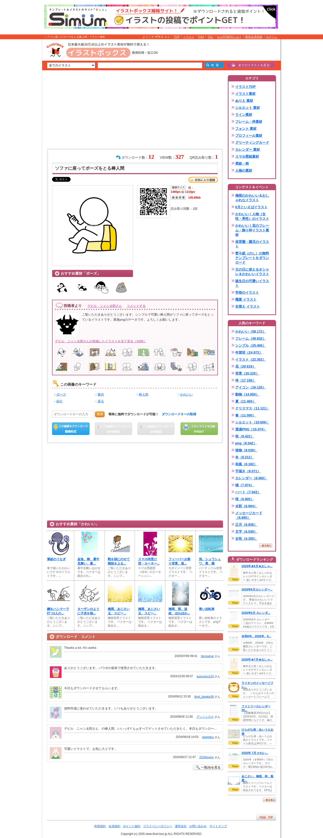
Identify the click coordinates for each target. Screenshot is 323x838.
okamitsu (208, 737)
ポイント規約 (131, 826)
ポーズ (61, 394)
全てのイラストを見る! (251, 65)
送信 (100, 414)
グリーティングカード (252, 142)
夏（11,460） (245, 401)
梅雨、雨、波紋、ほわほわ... (179, 611)
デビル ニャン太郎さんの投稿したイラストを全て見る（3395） (101, 341)
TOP (177, 37)
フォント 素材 (245, 128)
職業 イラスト (245, 299)
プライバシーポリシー (157, 826)
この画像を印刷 (199, 428)
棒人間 (143, 394)
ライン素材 (243, 115)
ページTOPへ (266, 817)
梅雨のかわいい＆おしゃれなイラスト (252, 198)
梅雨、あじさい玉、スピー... (119, 611)
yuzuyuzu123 (205, 676)
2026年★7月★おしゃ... (257, 659)
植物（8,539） (246, 450)
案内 (101, 394)
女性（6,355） (246, 538)
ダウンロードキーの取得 (179, 414)
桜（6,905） (244, 499)
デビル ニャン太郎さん (104, 306)
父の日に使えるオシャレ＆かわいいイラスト (252, 271)
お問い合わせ (198, 826)
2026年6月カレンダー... (257, 589)
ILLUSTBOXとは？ (229, 37)
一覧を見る (265, 545)
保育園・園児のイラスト (252, 244)
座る (101, 401)
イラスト (189, 37)
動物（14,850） (247, 394)
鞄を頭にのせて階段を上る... (119, 561)
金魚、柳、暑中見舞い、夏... (88, 561)
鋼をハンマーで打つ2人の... (58, 611)
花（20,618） (245, 366)
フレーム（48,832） (250, 338)
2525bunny (206, 757)
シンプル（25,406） (250, 345)
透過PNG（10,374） (250, 429)
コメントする (136, 306)
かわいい (186, 394)
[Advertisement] (19, 114)
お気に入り (203, 180)
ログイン (271, 37)
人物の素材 (243, 170)
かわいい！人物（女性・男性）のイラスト (252, 216)
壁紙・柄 (242, 163)
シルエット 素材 (247, 108)
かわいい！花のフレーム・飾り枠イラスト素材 (252, 230)
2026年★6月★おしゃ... (257, 566)
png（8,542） (246, 443)
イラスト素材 (245, 94)
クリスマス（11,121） (252, 408)
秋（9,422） (244, 436)
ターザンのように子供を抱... (88, 611)
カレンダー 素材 (247, 149)
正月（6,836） (246, 524)
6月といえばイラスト (251, 207)
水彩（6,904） (246, 506)
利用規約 (100, 826)
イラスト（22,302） (250, 359)
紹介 (59, 401)
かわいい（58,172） (250, 331)
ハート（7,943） (248, 492)
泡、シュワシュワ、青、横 (210, 561)
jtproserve (207, 656)
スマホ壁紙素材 (247, 156)
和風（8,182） (246, 464)
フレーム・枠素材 (248, 121)
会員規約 (114, 826)
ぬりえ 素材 (244, 101)
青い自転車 (207, 609)
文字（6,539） (246, 531)
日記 (210, 37)
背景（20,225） (247, 373)
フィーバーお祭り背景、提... (179, 561)
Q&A (201, 37)
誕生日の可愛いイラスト (252, 283)
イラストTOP (245, 87)
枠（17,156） (245, 380)
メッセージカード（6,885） (248, 515)
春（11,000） (245, 415)
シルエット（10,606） (252, 422)
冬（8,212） (244, 457)
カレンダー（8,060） (251, 478)
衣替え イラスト (247, 306)
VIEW (233, 579)
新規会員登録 (253, 37)
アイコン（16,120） (250, 387)
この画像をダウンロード (70, 428)
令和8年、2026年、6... (256, 636)
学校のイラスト (247, 292)
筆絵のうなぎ (56, 559)
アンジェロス (205, 717)
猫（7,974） (244, 485)
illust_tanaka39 (204, 696)
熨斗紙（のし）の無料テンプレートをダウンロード (252, 257)
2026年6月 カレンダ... (256, 613)
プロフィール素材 (248, 135)
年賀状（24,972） (248, 352)
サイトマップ (218, 826)
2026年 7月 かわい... (255, 753)
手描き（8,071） (248, 471)
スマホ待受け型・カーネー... (149, 561)
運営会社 (181, 826)
